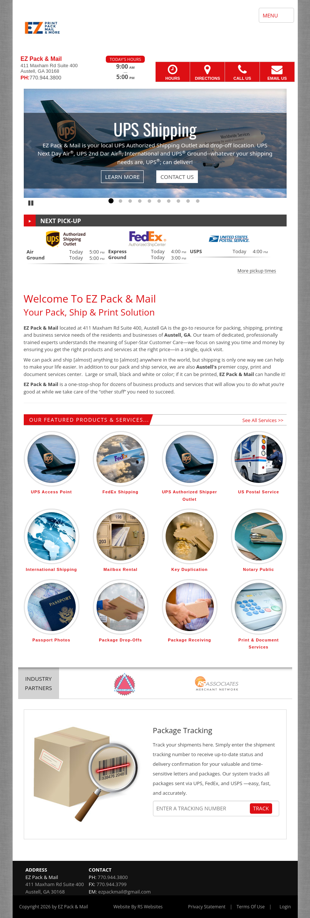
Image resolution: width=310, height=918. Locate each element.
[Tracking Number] (203, 808)
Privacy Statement (207, 907)
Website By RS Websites (138, 907)
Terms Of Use (250, 907)
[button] (155, 251)
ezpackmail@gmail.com (124, 891)
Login (285, 907)
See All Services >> (263, 420)
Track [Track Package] (261, 808)
